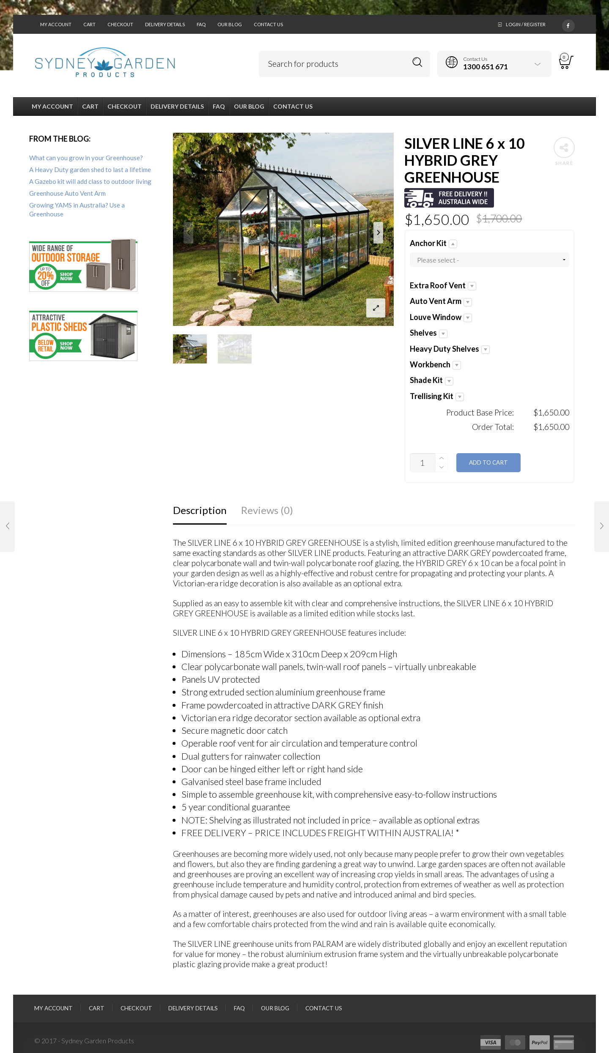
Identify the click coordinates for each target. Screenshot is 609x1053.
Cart (89, 24)
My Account (55, 24)
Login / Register (526, 24)
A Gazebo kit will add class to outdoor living (90, 181)
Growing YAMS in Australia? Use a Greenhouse (77, 209)
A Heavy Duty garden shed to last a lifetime (90, 169)
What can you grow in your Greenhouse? (86, 157)
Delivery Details (165, 24)
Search (417, 62)
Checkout (120, 24)
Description (200, 510)
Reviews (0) (267, 510)
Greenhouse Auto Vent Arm (67, 193)
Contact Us (268, 24)
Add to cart (488, 462)
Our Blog (229, 24)
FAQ (201, 24)
